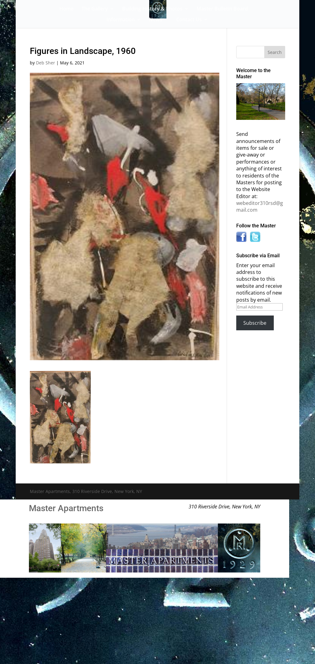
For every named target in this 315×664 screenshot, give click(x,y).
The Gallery (95, 9)
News (155, 20)
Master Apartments (66, 508)
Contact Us (189, 20)
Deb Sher (45, 63)
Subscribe (254, 323)
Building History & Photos (152, 9)
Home (66, 9)
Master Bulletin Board (222, 9)
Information (120, 20)
